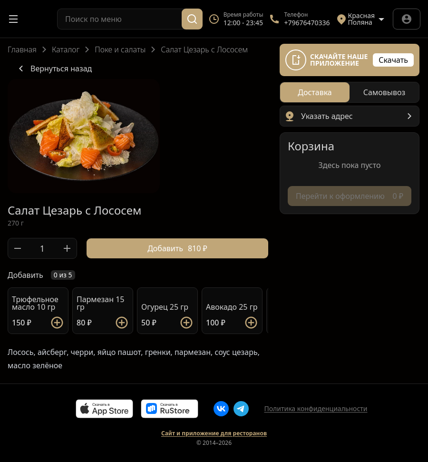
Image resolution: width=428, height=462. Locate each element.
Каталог (65, 49)
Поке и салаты (120, 49)
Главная (22, 49)
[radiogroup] (349, 92)
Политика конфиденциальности (315, 408)
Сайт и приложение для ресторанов (214, 433)
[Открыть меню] (13, 19)
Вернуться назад (53, 68)
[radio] (315, 92)
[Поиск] (192, 19)
